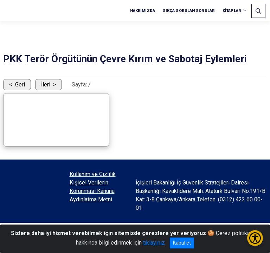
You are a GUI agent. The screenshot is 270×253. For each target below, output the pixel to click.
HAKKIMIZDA (142, 10)
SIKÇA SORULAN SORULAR (189, 10)
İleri (45, 84)
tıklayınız (154, 242)
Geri (20, 84)
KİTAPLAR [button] (232, 10)
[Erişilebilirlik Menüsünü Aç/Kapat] (255, 238)
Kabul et (182, 243)
